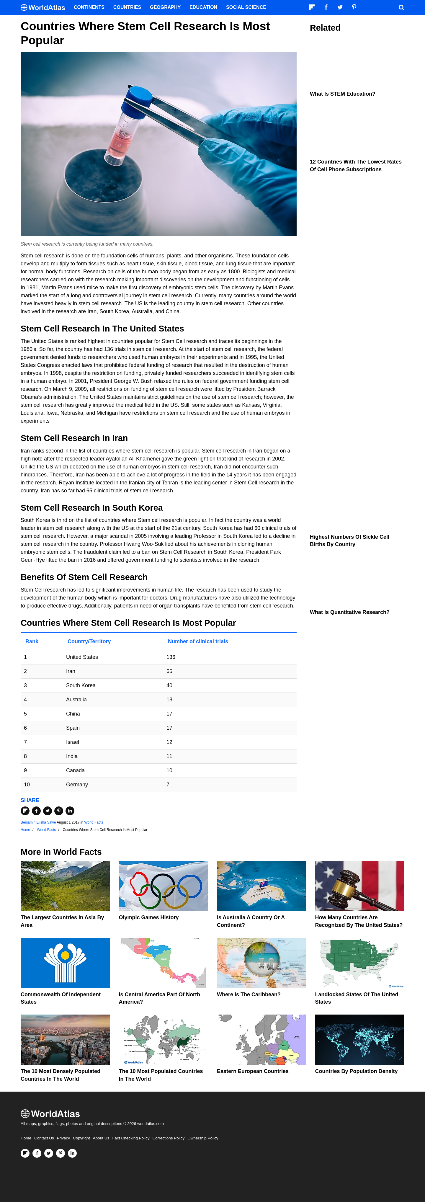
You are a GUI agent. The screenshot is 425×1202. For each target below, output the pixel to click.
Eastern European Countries (253, 1071)
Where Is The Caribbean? (249, 994)
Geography (165, 7)
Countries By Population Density (356, 1071)
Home (26, 1138)
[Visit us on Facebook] (36, 1153)
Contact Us (44, 1138)
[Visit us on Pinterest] (60, 1153)
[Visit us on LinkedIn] (72, 1153)
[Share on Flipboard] (25, 810)
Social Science (246, 7)
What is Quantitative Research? (350, 612)
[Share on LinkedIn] (70, 810)
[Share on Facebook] (36, 810)
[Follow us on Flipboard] (25, 1153)
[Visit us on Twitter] (48, 1153)
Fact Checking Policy (130, 1138)
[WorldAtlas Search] (401, 7)
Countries (127, 7)
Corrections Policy (168, 1138)
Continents (89, 7)
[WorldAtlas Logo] (45, 7)
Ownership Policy (202, 1138)
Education (203, 7)
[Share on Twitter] (47, 810)
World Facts (93, 822)
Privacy (63, 1138)
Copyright (81, 1138)
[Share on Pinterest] (58, 810)
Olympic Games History (149, 917)
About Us (101, 1138)
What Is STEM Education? (342, 94)
